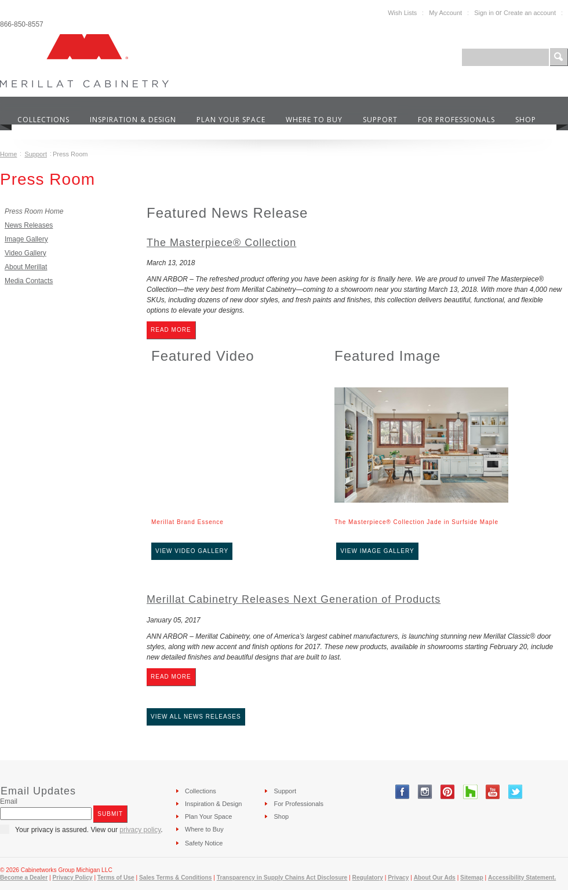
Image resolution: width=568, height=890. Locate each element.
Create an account (530, 12)
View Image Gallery (377, 551)
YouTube (493, 792)
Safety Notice (204, 843)
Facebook (402, 792)
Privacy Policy (72, 877)
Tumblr (470, 792)
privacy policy (140, 830)
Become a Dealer (24, 877)
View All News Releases (196, 716)
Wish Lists (402, 12)
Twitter (515, 792)
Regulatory (367, 877)
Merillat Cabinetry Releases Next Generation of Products (293, 599)
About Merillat (26, 267)
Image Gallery (26, 239)
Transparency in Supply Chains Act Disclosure (282, 877)
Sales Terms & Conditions (175, 877)
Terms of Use (115, 877)
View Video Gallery (191, 551)
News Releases (29, 225)
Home (8, 154)
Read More (171, 330)
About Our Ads (435, 877)
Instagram (425, 792)
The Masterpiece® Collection (221, 242)
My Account (445, 12)
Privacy (398, 877)
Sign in (484, 12)
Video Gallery (25, 253)
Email (8, 801)
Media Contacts (29, 281)
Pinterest (447, 792)
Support (35, 154)
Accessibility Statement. (522, 877)
